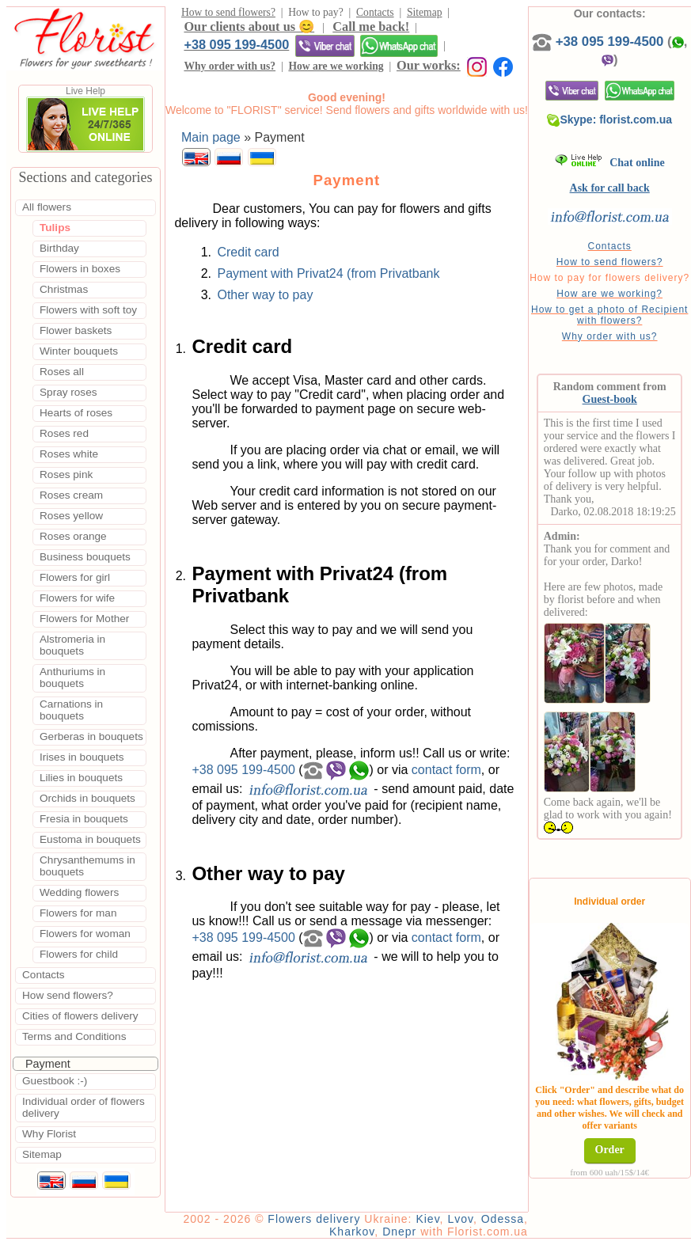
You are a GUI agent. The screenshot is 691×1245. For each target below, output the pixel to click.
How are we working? (609, 293)
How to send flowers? (228, 12)
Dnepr (399, 1231)
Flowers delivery (314, 1219)
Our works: (429, 65)
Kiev (427, 1219)
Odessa (502, 1219)
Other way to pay (265, 295)
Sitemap (424, 12)
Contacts (375, 12)
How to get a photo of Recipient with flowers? (609, 315)
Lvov (460, 1219)
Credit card (248, 252)
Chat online (610, 163)
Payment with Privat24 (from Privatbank (328, 273)
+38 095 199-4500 (236, 44)
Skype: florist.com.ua (609, 119)
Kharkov (351, 1231)
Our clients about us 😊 (249, 26)
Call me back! (370, 26)
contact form (446, 769)
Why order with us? (229, 66)
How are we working (335, 66)
